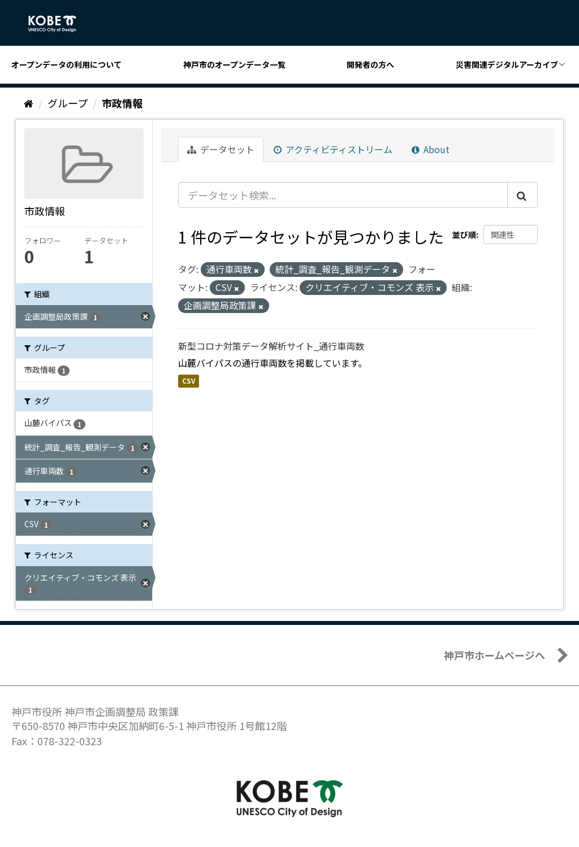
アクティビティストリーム (333, 149)
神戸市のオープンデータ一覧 (234, 64)
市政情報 (122, 102)
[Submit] (522, 195)
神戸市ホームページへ (494, 655)
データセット (220, 149)
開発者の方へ (370, 64)
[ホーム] (28, 102)
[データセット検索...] (343, 195)
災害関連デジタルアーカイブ (507, 64)
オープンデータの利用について (66, 64)
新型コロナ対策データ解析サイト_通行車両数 (271, 346)
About (431, 149)
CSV (188, 380)
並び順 (464, 234)
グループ (67, 102)
